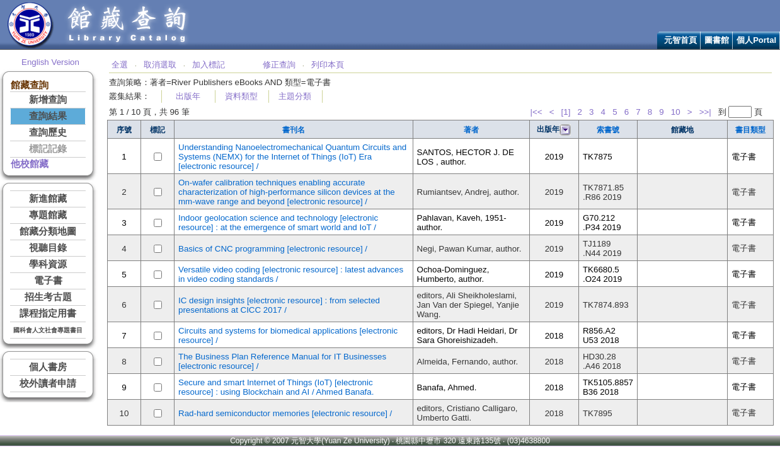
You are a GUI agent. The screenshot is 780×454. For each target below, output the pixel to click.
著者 (471, 129)
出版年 (188, 96)
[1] (566, 112)
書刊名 (293, 129)
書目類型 (750, 129)
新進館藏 (48, 199)
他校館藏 (30, 164)
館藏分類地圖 (48, 231)
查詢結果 (48, 116)
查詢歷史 (48, 132)
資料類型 (241, 96)
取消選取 (160, 64)
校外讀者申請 (48, 383)
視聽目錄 (48, 248)
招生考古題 (48, 297)
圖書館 (716, 40)
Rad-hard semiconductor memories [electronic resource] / (285, 413)
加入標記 (208, 64)
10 (675, 112)
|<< (536, 112)
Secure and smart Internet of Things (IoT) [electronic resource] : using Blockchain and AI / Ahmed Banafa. (276, 387)
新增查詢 (48, 100)
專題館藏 (48, 215)
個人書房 (48, 367)
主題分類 (294, 96)
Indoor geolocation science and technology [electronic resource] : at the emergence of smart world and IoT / (278, 222)
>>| (705, 112)
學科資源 (48, 264)
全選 (120, 64)
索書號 (608, 129)
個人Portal (756, 40)
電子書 (48, 281)
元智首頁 (680, 40)
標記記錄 (48, 149)
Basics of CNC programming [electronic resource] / (272, 248)
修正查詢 (279, 64)
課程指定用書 (48, 313)
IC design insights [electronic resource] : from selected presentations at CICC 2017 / (279, 305)
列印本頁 (327, 64)
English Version (50, 62)
